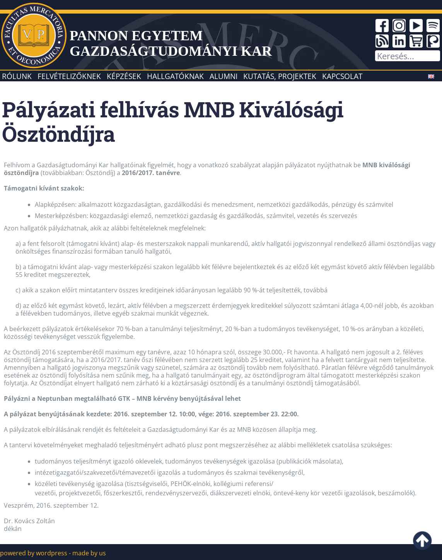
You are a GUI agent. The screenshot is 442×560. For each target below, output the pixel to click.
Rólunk (17, 76)
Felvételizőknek (69, 76)
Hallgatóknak (175, 76)
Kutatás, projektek (279, 76)
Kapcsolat (342, 76)
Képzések (124, 76)
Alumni (223, 76)
